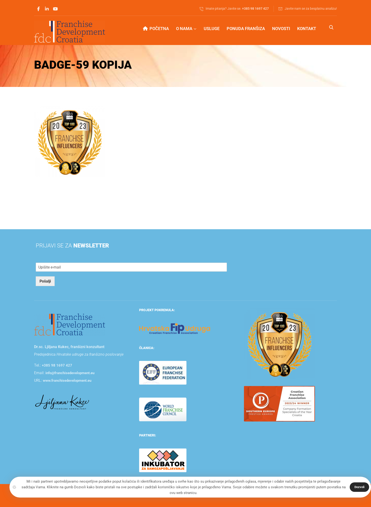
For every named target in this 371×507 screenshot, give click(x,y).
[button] (38, 9)
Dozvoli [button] (359, 487)
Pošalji (45, 281)
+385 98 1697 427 (57, 365)
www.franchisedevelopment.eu (67, 380)
